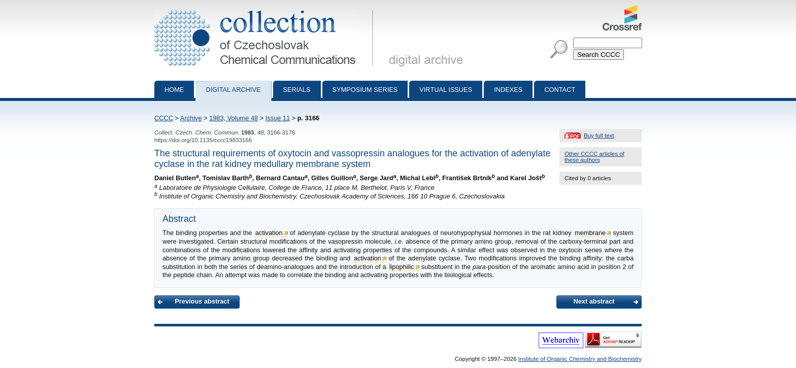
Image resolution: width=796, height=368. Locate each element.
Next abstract (593, 301)
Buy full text (599, 135)
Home (174, 89)
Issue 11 (278, 118)
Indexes (508, 89)
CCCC (163, 118)
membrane (590, 233)
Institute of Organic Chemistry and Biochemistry (580, 359)
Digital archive (233, 89)
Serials (297, 89)
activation (269, 233)
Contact (559, 89)
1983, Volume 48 (233, 118)
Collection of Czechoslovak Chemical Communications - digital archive (265, 9)
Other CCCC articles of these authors (594, 157)
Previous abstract (202, 301)
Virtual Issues (445, 89)
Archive (191, 118)
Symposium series (365, 89)
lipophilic (401, 267)
